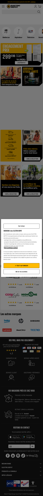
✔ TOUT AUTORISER (21, 265)
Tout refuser (21, 226)
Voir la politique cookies (10, 247)
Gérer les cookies (21, 271)
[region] (21, 248)
